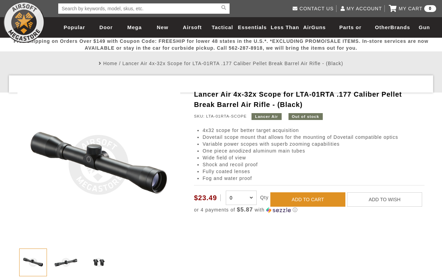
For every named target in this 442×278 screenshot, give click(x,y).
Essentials (252, 27)
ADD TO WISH (385, 199)
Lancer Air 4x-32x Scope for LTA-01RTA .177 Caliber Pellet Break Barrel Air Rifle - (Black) (232, 63)
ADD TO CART (308, 199)
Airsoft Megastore (24, 22)
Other (382, 27)
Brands (400, 27)
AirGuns (314, 27)
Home (110, 63)
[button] (309, 210)
